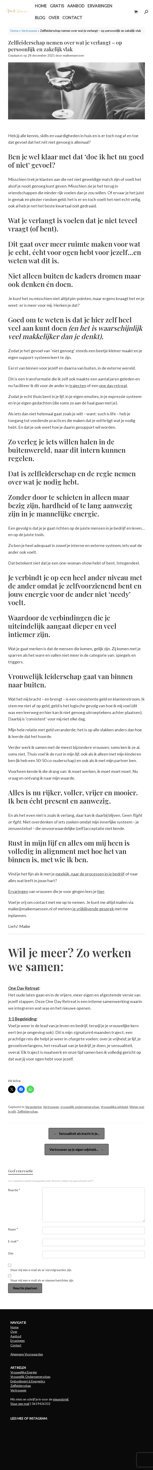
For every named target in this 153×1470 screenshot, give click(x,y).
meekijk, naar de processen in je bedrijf (90, 873)
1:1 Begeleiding (22, 1018)
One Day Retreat (23, 988)
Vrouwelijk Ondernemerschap (30, 1377)
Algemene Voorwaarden (26, 1354)
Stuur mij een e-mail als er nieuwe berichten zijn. (42, 1280)
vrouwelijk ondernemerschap (79, 1107)
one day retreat (113, 385)
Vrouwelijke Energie (23, 1372)
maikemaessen (73, 55)
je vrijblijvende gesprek (93, 908)
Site (10, 1253)
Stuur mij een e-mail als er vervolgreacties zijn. (41, 1270)
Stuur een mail (19, 1404)
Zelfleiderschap (27, 1111)
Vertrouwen (29, 31)
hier (100, 891)
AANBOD (75, 5)
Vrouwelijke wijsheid (114, 1107)
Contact (15, 1345)
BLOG (40, 17)
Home (14, 31)
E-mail (13, 1241)
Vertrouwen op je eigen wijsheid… (76, 1149)
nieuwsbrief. (61, 1399)
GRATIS (57, 5)
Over (13, 1331)
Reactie (14, 1190)
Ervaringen (18, 891)
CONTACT (72, 17)
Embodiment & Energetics (27, 1381)
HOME (41, 5)
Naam (13, 1229)
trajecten (77, 385)
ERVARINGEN (100, 5)
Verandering (33, 1107)
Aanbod (15, 1336)
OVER (54, 17)
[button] (146, 12)
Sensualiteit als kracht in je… (76, 1133)
